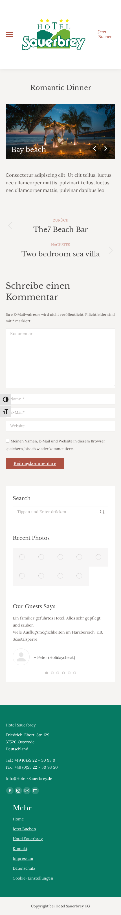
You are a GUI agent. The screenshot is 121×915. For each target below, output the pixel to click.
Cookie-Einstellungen (33, 878)
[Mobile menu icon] (9, 34)
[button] (46, 673)
